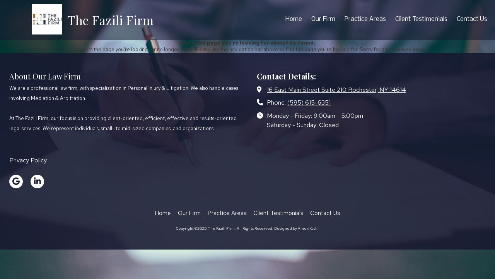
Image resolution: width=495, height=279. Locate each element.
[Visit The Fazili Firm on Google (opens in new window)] (16, 181)
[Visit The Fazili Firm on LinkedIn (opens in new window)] (37, 181)
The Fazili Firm (110, 20)
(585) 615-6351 (309, 102)
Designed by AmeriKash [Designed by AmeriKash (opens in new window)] (295, 228)
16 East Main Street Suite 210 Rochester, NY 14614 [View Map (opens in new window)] (336, 89)
